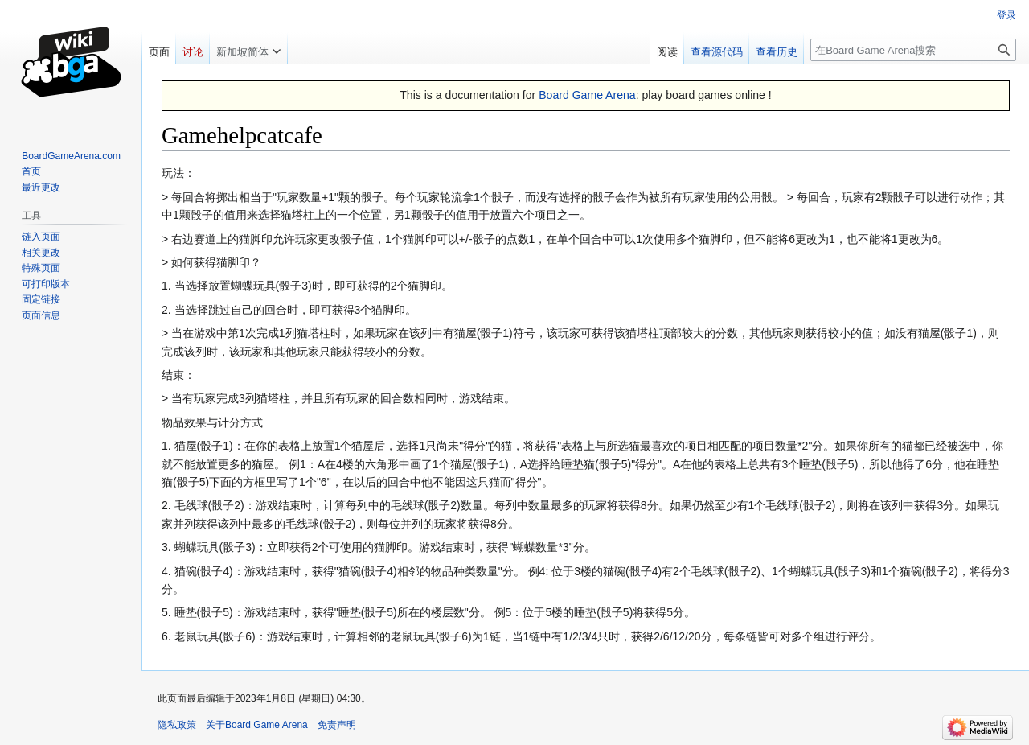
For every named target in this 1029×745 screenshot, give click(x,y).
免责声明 (337, 725)
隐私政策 (177, 725)
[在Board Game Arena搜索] (913, 50)
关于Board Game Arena (257, 725)
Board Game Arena (587, 94)
